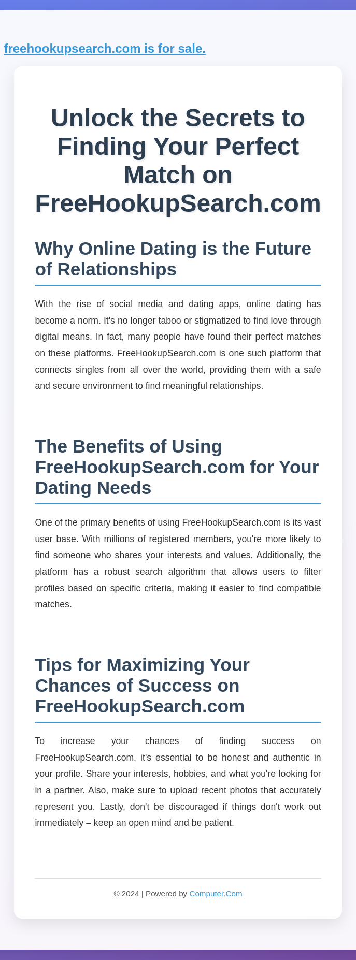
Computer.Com (215, 893)
